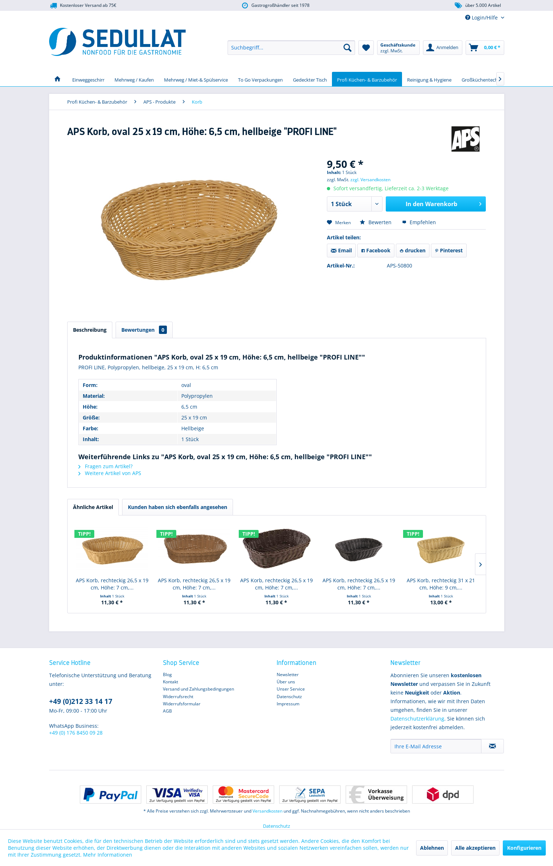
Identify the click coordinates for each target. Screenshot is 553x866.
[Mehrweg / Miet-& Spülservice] (196, 79)
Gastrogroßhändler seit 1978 (274, 5)
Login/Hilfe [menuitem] (482, 17)
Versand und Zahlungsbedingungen (198, 689)
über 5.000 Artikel (477, 5)
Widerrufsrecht (178, 696)
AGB (167, 711)
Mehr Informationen (107, 854)
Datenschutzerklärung (417, 718)
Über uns (286, 682)
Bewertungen (144, 330)
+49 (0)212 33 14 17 (80, 701)
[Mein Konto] (442, 47)
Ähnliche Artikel (93, 507)
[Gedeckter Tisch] (310, 79)
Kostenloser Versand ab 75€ (82, 5)
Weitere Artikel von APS (109, 473)
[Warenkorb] (485, 47)
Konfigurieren (524, 847)
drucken (412, 250)
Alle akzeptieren (475, 847)
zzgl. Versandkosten (370, 180)
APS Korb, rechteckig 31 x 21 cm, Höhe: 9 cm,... (441, 584)
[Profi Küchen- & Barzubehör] (367, 79)
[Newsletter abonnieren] (492, 746)
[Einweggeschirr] (88, 79)
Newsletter (288, 674)
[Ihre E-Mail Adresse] (435, 746)
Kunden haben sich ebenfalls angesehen (177, 507)
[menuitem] (291, 47)
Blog (167, 674)
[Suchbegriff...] (291, 47)
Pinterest (449, 250)
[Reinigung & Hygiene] (429, 79)
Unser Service (291, 689)
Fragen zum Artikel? (105, 466)
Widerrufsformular (181, 704)
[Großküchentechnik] (483, 79)
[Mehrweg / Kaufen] (134, 79)
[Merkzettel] (366, 47)
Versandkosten (267, 811)
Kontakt (170, 682)
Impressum (288, 704)
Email (341, 250)
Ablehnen (432, 847)
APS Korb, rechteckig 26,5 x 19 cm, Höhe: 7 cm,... (112, 584)
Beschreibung (90, 329)
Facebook (375, 250)
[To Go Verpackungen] (260, 79)
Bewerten (376, 222)
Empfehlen (419, 222)
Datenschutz (289, 696)
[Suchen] (347, 47)
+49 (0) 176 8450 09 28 (76, 732)
